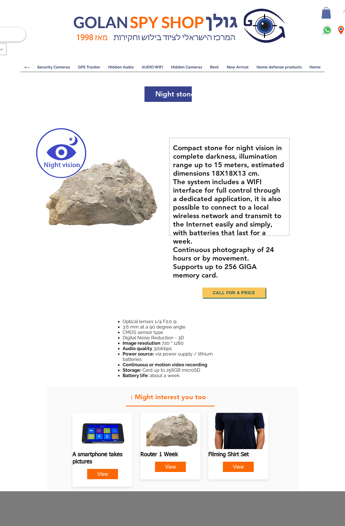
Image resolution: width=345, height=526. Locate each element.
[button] (326, 13)
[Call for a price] (234, 293)
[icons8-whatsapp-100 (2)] (327, 30)
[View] (102, 474)
